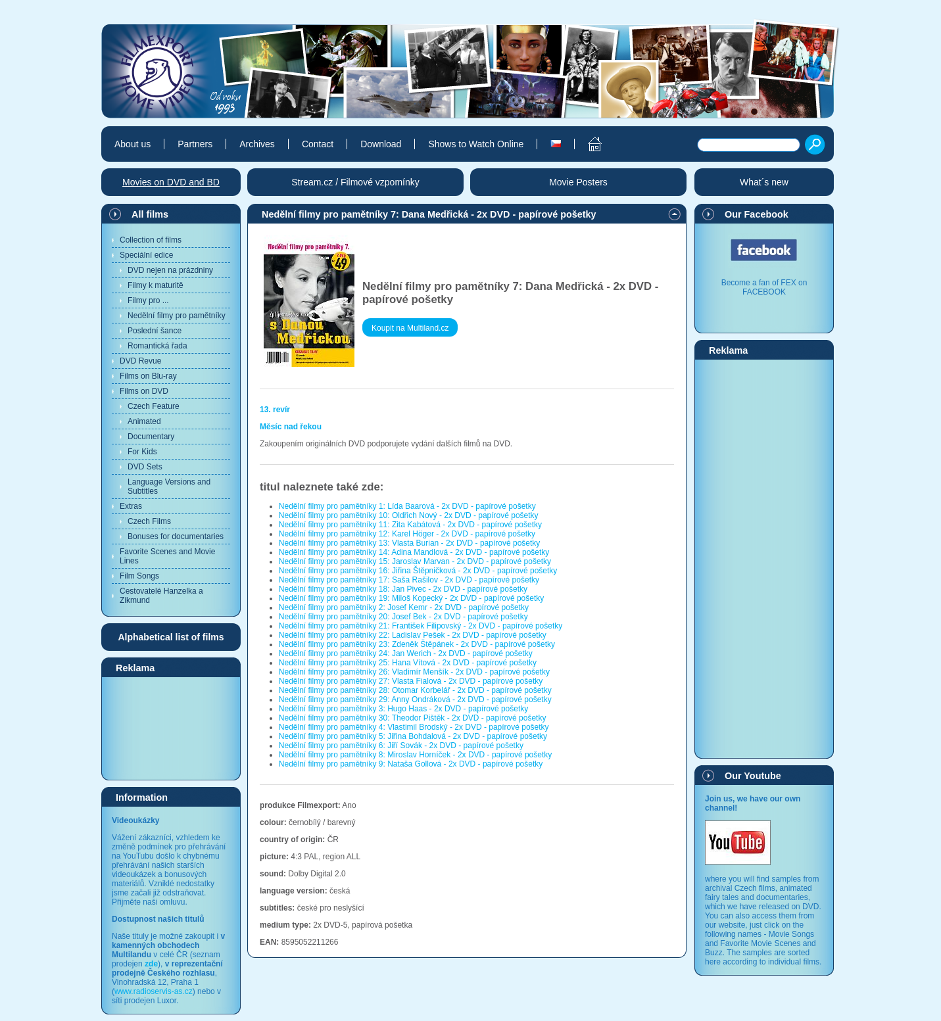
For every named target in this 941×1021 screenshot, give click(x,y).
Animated (144, 421)
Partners (195, 144)
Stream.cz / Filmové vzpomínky (355, 182)
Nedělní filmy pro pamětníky (177, 315)
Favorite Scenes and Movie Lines (167, 556)
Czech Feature (154, 406)
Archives (257, 144)
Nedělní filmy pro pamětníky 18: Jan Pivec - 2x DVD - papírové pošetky (403, 589)
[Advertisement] (171, 727)
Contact (317, 144)
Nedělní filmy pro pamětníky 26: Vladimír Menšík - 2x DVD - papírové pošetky (414, 672)
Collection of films (150, 240)
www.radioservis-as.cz (153, 991)
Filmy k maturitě (155, 285)
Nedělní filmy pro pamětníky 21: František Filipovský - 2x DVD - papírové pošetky (421, 625)
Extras (131, 506)
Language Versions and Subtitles (169, 486)
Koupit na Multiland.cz (410, 328)
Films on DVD (144, 391)
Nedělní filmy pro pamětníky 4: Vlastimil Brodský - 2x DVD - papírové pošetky (414, 727)
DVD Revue (140, 361)
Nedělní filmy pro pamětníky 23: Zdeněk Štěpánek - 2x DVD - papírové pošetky (417, 644)
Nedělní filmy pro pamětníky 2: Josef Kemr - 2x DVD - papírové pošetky (404, 607)
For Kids (142, 451)
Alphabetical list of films (171, 637)
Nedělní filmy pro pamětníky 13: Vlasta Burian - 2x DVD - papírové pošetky (410, 543)
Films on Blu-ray (148, 376)
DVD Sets (145, 466)
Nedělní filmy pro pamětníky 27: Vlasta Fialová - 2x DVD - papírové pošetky (411, 681)
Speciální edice (146, 255)
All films (150, 214)
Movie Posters (578, 182)
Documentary (151, 436)
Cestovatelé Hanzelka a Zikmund (161, 595)
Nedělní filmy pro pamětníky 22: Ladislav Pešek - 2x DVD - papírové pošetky (412, 635)
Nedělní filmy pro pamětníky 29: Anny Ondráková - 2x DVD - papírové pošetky (415, 699)
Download (380, 144)
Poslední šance (154, 330)
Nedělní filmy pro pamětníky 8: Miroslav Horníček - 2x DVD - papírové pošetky (415, 754)
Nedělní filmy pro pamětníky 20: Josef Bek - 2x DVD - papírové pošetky (403, 616)
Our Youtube (753, 776)
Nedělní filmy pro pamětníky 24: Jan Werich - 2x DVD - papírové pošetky (406, 653)
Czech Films (149, 521)
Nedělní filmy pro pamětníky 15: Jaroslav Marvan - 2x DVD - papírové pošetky (415, 561)
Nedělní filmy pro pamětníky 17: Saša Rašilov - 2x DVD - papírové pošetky (409, 579)
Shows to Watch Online (475, 144)
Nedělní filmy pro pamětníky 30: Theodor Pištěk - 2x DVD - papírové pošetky (412, 718)
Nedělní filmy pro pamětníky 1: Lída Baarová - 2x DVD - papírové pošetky (407, 506)
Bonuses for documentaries (176, 536)
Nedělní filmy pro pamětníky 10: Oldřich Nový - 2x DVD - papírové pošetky (409, 515)
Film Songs (139, 576)
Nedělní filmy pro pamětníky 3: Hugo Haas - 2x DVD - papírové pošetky (404, 708)
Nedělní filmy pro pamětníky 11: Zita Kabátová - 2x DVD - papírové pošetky (410, 524)
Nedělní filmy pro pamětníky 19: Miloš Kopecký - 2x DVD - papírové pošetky (411, 598)
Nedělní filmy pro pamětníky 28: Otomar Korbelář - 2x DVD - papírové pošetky (415, 690)
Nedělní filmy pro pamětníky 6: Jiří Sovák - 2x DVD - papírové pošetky (401, 745)
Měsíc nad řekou (291, 426)
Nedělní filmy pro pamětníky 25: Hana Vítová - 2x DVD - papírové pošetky (408, 662)
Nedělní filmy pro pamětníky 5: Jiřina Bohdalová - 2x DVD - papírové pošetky (413, 736)
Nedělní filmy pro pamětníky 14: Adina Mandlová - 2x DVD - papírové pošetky (414, 552)
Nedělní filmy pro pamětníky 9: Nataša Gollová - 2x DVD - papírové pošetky (411, 764)
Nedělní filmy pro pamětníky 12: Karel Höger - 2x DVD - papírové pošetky (407, 533)
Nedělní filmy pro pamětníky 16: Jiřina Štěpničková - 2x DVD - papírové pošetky (418, 570)
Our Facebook (756, 214)
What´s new (764, 182)
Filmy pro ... (148, 300)
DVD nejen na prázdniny (170, 270)
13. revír (275, 409)
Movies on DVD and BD (171, 182)
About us (132, 144)
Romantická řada (157, 345)
